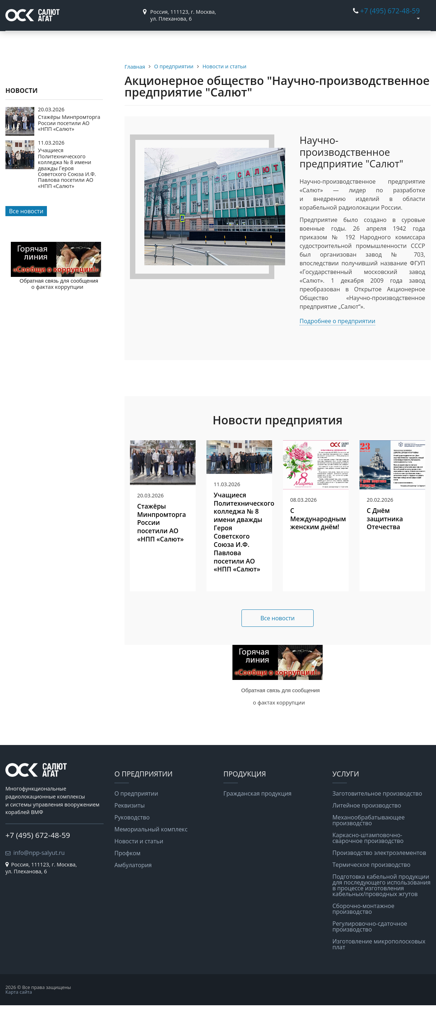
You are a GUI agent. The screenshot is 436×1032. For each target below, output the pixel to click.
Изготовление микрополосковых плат (379, 971)
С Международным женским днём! (318, 545)
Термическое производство (371, 892)
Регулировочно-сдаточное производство (369, 953)
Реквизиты (129, 832)
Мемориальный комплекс (151, 856)
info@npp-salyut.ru (39, 879)
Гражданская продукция (107, 44)
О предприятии (42, 41)
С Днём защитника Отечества (385, 545)
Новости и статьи (138, 868)
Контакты (327, 41)
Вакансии (273, 41)
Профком (127, 880)
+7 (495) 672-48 (385, 11)
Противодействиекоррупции (389, 44)
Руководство (132, 844)
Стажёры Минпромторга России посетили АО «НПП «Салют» (69, 150)
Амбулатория (133, 892)
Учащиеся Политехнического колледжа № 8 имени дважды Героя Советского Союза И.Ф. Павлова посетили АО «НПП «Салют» (67, 195)
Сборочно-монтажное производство (363, 936)
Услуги (161, 41)
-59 (415, 11)
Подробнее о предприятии (337, 348)
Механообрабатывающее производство (368, 847)
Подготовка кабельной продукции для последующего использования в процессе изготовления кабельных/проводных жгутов (381, 912)
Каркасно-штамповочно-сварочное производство (368, 865)
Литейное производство (366, 832)
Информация (215, 41)
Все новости (26, 238)
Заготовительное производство (377, 820)
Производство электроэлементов (379, 880)
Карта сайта (18, 1018)
